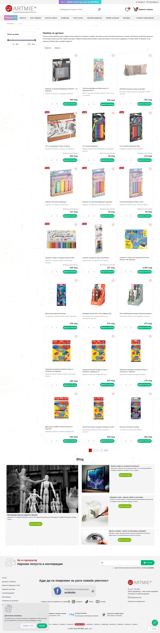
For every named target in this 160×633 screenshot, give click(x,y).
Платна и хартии (51, 18)
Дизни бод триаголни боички (55, 313)
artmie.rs (55, 624)
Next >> (105, 450)
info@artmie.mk (136, 597)
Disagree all (28, 625)
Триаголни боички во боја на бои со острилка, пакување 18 (95, 370)
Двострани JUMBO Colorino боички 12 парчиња (58, 428)
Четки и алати (78, 18)
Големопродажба (8, 593)
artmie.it (135, 624)
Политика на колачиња (10, 601)
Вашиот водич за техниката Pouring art (125, 466)
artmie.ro (97, 624)
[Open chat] (155, 623)
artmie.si (63, 624)
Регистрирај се (153, 2)
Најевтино (47, 48)
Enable (42, 626)
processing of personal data (130, 568)
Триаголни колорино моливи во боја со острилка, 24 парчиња (59, 370)
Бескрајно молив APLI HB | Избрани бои (96, 313)
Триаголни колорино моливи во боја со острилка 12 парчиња (134, 370)
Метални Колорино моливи (129, 427)
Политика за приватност (136, 601)
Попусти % (11, 17)
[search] (99, 10)
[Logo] (21, 9)
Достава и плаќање (9, 581)
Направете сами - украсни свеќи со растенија (126, 497)
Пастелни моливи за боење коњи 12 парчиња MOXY (95, 89)
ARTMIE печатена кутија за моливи (132, 89)
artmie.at (120, 624)
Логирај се (141, 2)
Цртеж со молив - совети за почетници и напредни (127, 531)
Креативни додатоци (94, 18)
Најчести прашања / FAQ (11, 585)
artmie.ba (90, 624)
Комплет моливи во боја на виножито (95, 258)
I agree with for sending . (134, 568)
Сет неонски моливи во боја (130, 146)
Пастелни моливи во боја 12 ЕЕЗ (131, 202)
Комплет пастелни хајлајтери (55, 202)
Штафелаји (65, 18)
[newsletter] (147, 562)
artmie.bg (105, 624)
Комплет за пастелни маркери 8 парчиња (97, 202)
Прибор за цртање (112, 18)
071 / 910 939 (135, 589)
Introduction (10, 23)
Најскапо (58, 48)
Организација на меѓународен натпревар (86, 616)
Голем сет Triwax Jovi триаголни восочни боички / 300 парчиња (134, 258)
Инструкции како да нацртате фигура (22, 515)
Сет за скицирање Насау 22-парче (57, 146)
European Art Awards (80, 613)
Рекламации (6, 597)
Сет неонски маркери (90, 146)
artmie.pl (70, 624)
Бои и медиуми (35, 18)
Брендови (126, 18)
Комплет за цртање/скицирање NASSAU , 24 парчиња (61, 90)
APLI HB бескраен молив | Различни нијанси (136, 313)
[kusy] (51, 104)
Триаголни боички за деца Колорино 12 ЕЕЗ (98, 427)
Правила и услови (8, 589)
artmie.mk (113, 624)
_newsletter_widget (58, 562)
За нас (4, 578)
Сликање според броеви (145, 18)
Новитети (22, 18)
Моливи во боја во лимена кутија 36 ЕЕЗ (59, 258)
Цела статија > (35, 524)
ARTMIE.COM (79, 624)
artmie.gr (128, 624)
